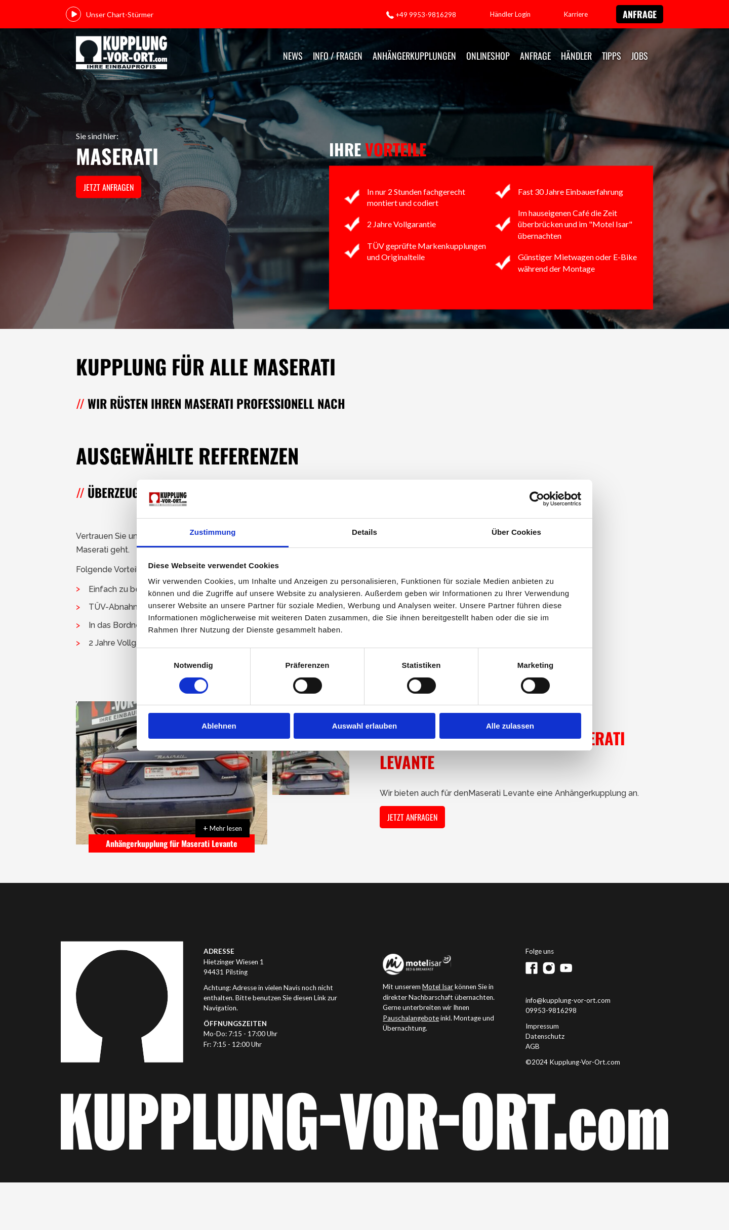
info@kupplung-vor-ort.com (568, 1000)
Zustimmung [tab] (213, 532)
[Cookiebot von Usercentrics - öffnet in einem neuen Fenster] (537, 498)
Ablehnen (218, 726)
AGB (532, 1046)
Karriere (576, 14)
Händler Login (510, 14)
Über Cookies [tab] (516, 532)
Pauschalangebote (411, 1018)
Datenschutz (544, 1036)
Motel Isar (437, 987)
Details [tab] (364, 532)
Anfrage (640, 14)
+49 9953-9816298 (425, 15)
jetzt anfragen (109, 187)
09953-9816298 (551, 1010)
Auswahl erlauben (364, 726)
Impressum (542, 1026)
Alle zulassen (510, 726)
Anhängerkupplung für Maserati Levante (171, 843)
